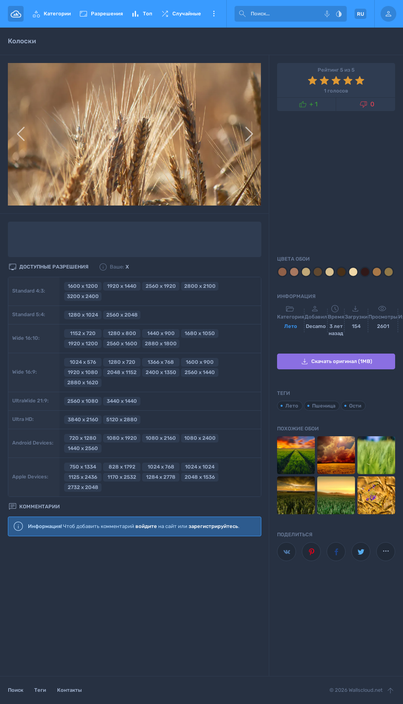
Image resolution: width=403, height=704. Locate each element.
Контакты (69, 690)
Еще (213, 14)
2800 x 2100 (200, 286)
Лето (290, 326)
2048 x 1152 (122, 372)
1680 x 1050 (200, 333)
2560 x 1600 (122, 343)
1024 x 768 (161, 467)
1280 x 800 (122, 333)
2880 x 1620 (82, 382)
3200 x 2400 (83, 296)
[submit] (242, 14)
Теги (40, 690)
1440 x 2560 (83, 448)
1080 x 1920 (122, 438)
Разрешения (101, 14)
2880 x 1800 (161, 343)
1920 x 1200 (83, 343)
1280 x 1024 (83, 315)
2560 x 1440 (200, 372)
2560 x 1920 (161, 286)
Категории (51, 14)
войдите (146, 526)
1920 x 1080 (83, 372)
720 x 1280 (82, 438)
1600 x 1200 (83, 286)
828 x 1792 (122, 467)
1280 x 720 (121, 362)
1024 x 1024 (199, 467)
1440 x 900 (161, 333)
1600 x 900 (200, 362)
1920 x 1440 (122, 286)
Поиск (15, 690)
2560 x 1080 (82, 401)
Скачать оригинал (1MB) (336, 361)
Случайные (180, 14)
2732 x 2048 (83, 487)
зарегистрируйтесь (213, 526)
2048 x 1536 (200, 477)
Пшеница (323, 406)
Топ (141, 14)
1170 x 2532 (121, 477)
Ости (355, 406)
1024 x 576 (83, 362)
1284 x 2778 (161, 477)
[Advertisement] (134, 607)
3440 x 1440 (122, 401)
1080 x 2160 (161, 438)
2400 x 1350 (161, 372)
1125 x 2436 (82, 477)
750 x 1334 (83, 467)
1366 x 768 (161, 362)
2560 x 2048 (122, 315)
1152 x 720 (83, 333)
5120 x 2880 (121, 419)
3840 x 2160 (83, 419)
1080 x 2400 (200, 438)
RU (360, 14)
